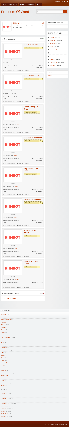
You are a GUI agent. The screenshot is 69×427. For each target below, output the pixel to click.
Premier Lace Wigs (54, 49)
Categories (31, 4)
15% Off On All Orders (33, 138)
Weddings (3, 385)
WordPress (16, 424)
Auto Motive (3, 322)
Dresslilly (52, 37)
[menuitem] (4, 4)
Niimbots (13, 59)
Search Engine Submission (7, 373)
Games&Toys (4, 347)
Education (3, 339)
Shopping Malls (4, 375)
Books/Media (4, 327)
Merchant (3, 367)
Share (19, 70)
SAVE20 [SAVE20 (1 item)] (49, 75)
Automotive (3, 324)
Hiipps (51, 46)
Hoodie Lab (52, 56)
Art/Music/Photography (6, 319)
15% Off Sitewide (31, 45)
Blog (38, 4)
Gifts (2, 352)
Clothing (3, 332)
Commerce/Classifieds (6, 334)
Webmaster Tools (5, 383)
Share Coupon (13, 4)
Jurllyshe (52, 59)
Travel (2, 380)
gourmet (3, 355)
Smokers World (53, 52)
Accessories (3, 314)
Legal (2, 365)
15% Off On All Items (32, 200)
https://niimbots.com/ (17, 29)
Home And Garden (5, 362)
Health (2, 360)
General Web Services (6, 350)
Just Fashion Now (54, 62)
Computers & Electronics (13, 65)
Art (1, 317)
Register (57, 1)
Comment (25, 70)
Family (2, 342)
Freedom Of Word (15, 12)
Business (3, 329)
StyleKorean (52, 40)
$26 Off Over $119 (31, 76)
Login (63, 1)
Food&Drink (3, 345)
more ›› (13, 62)
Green (2, 357)
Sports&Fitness (4, 378)
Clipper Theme (4, 424)
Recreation (3, 370)
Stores (22, 4)
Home (4, 4)
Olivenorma (52, 43)
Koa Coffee (52, 65)
